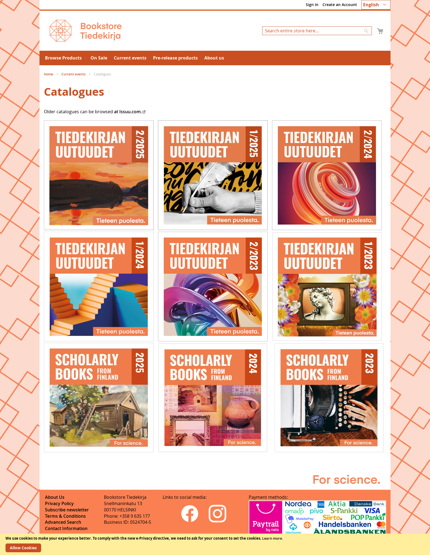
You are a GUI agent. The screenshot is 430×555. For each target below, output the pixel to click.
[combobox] (317, 30)
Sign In (312, 4)
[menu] (215, 58)
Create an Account (339, 4)
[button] (376, 5)
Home (49, 74)
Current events (73, 74)
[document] (215, 544)
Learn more (272, 538)
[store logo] (85, 31)
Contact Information (66, 528)
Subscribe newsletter (67, 510)
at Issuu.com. (128, 112)
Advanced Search (63, 522)
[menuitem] (64, 58)
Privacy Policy (59, 503)
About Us (54, 497)
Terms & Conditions (65, 516)
